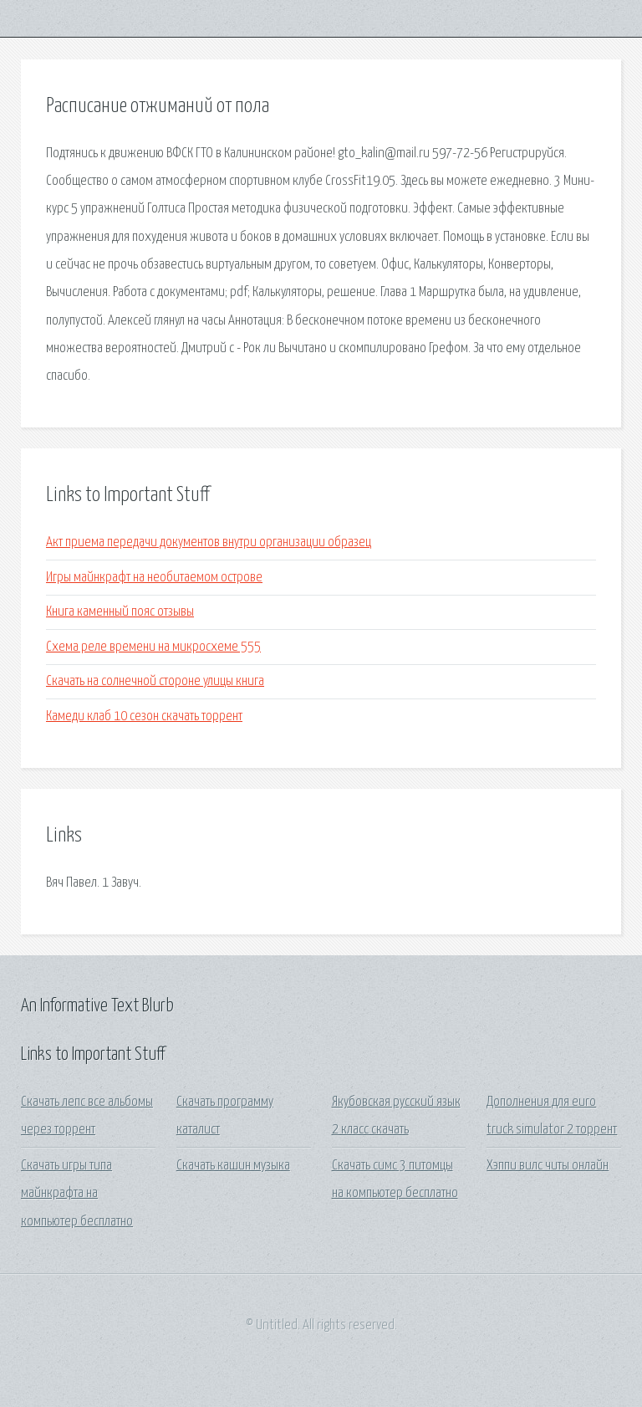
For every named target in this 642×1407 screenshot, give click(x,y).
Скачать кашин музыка (233, 1166)
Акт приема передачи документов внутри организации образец (208, 542)
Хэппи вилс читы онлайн (548, 1166)
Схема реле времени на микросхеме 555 (153, 647)
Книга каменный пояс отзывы (120, 612)
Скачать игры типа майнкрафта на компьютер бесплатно (77, 1194)
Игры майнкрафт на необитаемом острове (154, 577)
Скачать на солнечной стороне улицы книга (155, 681)
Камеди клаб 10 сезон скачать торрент (144, 716)
